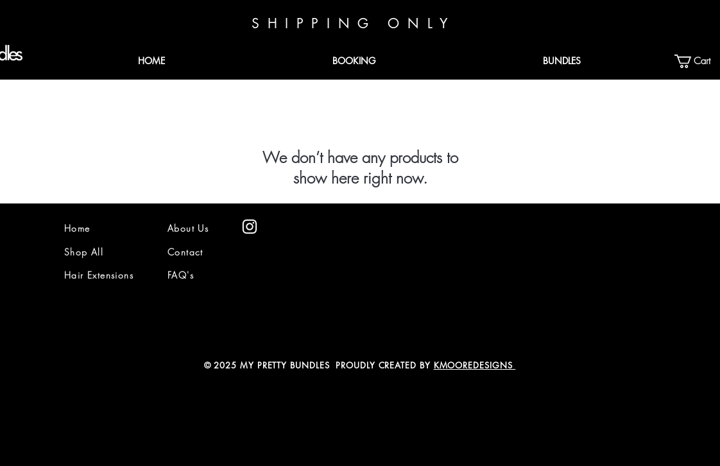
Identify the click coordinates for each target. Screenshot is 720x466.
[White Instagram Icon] (249, 226)
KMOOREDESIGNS (475, 365)
